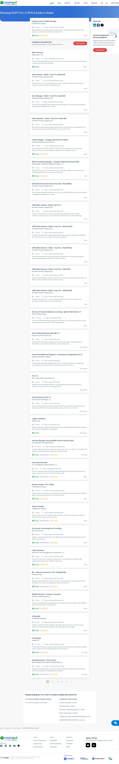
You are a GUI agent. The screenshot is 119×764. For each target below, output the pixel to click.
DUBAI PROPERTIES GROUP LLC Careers (72, 720)
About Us (69, 737)
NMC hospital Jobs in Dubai (68, 713)
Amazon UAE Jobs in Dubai (68, 703)
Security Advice (38, 747)
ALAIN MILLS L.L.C (37, 55)
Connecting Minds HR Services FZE (43, 142)
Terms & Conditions (39, 740)
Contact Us (69, 740)
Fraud (52, 737)
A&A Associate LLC (38, 531)
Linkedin (94, 25)
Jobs (59, 3)
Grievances (53, 747)
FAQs (68, 747)
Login (85, 3)
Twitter (102, 25)
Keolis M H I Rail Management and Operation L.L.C (48, 553)
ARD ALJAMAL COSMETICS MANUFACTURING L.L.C (48, 164)
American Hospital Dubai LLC (41, 596)
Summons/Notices (55, 744)
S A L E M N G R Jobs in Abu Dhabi (36, 703)
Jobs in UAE (8, 728)
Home (1, 728)
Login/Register (80, 43)
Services (67, 3)
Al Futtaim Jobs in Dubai (67, 706)
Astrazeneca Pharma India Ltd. (42, 335)
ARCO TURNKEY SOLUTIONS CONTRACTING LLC (47, 662)
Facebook (98, 25)
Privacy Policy (37, 744)
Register (94, 3)
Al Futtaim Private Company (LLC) (42, 77)
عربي (51, 3)
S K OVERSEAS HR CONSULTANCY (42, 443)
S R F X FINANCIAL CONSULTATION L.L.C (44, 465)
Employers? (115, 3)
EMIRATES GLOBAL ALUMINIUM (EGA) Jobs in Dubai (76, 716)
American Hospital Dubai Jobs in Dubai (72, 709)
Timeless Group (37, 574)
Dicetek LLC (35, 640)
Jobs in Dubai (16, 728)
